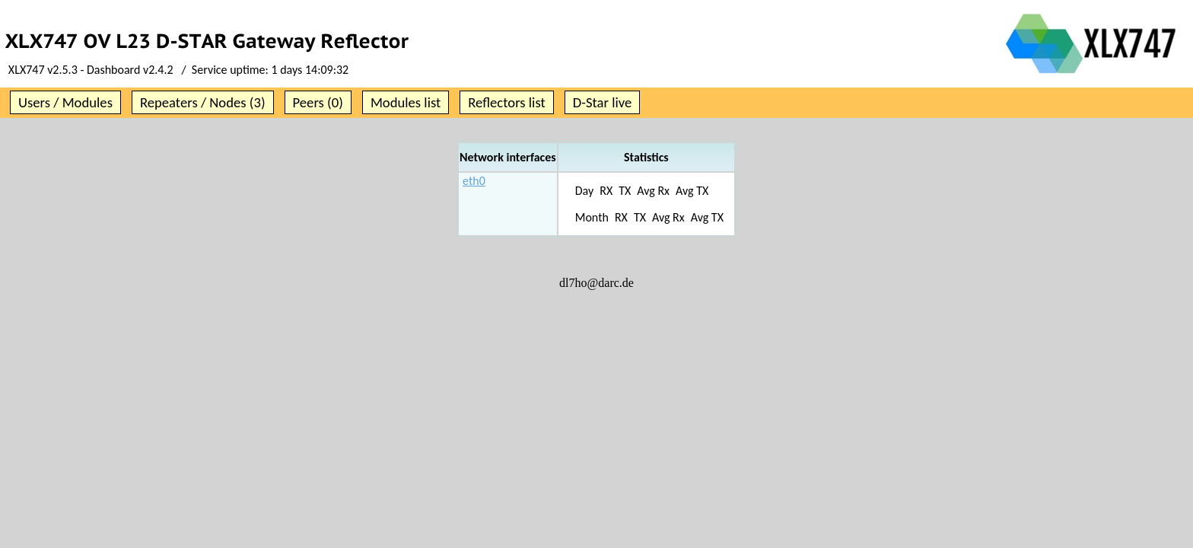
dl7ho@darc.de (596, 282)
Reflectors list (506, 102)
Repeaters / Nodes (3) (203, 102)
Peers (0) (318, 102)
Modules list (406, 102)
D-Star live (602, 102)
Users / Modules (65, 102)
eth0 (474, 181)
